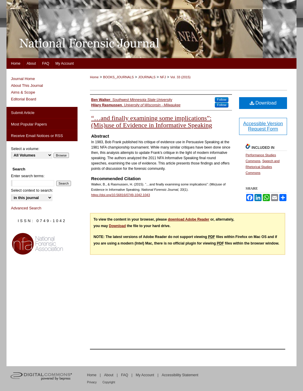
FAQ (124, 375)
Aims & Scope (23, 92)
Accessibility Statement (180, 375)
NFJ (163, 77)
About (108, 375)
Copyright (108, 382)
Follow (221, 99)
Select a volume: (25, 148)
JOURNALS (147, 77)
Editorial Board (23, 99)
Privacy (92, 382)
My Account (145, 375)
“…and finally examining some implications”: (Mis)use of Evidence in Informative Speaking (151, 121)
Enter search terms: (27, 176)
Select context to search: (32, 190)
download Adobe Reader (188, 219)
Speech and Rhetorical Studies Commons (263, 167)
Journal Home (23, 78)
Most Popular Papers (29, 124)
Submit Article (22, 112)
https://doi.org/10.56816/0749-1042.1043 (120, 195)
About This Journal (27, 85)
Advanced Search (26, 208)
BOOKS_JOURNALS (118, 77)
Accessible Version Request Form (263, 126)
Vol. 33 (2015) (180, 77)
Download (263, 102)
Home (94, 77)
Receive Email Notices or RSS (37, 135)
